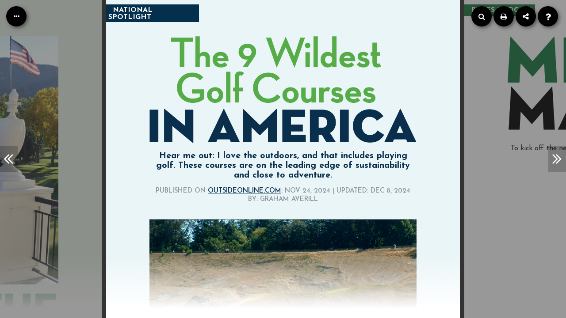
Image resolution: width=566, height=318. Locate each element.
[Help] (548, 16)
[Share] (526, 16)
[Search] (481, 16)
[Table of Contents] (16, 16)
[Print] (503, 16)
